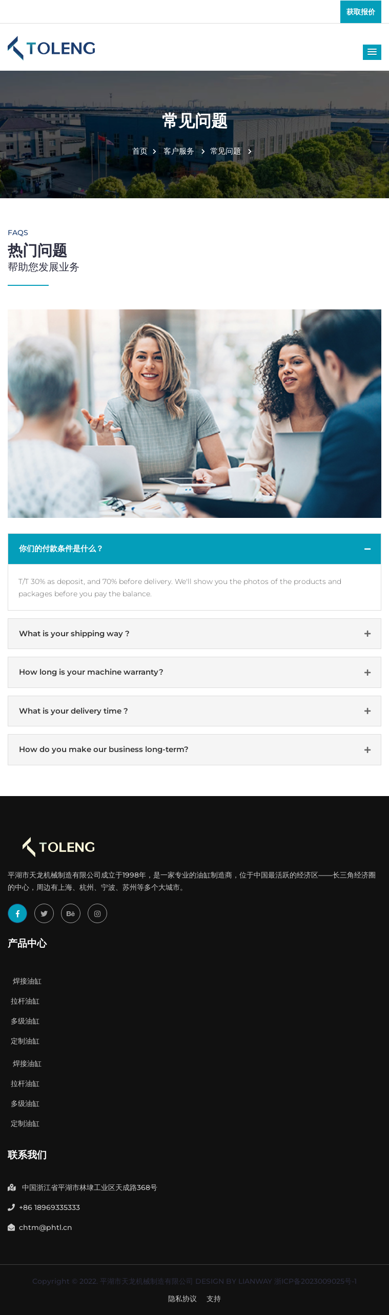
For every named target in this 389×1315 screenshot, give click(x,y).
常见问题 (231, 151)
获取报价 (360, 11)
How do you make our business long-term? (104, 749)
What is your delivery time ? (73, 711)
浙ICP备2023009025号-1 (315, 1281)
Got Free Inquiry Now (195, 1298)
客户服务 (184, 151)
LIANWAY (255, 1281)
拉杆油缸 (23, 1001)
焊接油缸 (25, 981)
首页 (144, 151)
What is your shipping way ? (74, 633)
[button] (372, 52)
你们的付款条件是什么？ (61, 548)
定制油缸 (23, 1041)
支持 (214, 1298)
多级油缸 (23, 1021)
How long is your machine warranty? (91, 672)
